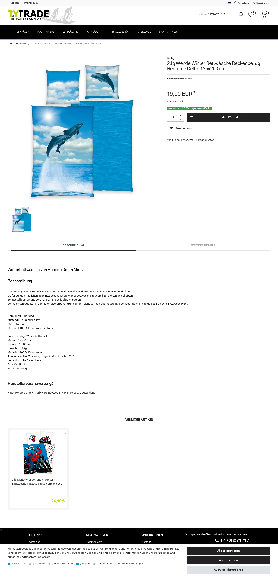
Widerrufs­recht (94, 542)
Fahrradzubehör (118, 32)
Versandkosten (204, 140)
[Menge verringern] (182, 119)
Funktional (106, 563)
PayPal (86, 563)
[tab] (73, 246)
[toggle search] (238, 17)
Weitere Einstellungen (129, 563)
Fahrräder (92, 32)
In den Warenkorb (216, 117)
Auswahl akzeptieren (228, 569)
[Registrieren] (260, 3)
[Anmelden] (241, 3)
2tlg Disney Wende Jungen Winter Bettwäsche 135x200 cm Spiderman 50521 (38, 481)
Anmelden (34, 542)
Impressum (31, 3)
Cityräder (23, 32)
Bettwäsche (70, 32)
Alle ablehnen (228, 560)
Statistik (40, 563)
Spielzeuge (144, 32)
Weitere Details (203, 245)
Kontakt (14, 3)
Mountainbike (45, 32)
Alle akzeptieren (228, 550)
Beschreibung (73, 245)
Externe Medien (64, 563)
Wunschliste (181, 128)
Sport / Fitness (168, 32)
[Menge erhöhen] (182, 115)
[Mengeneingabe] (173, 117)
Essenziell (20, 563)
